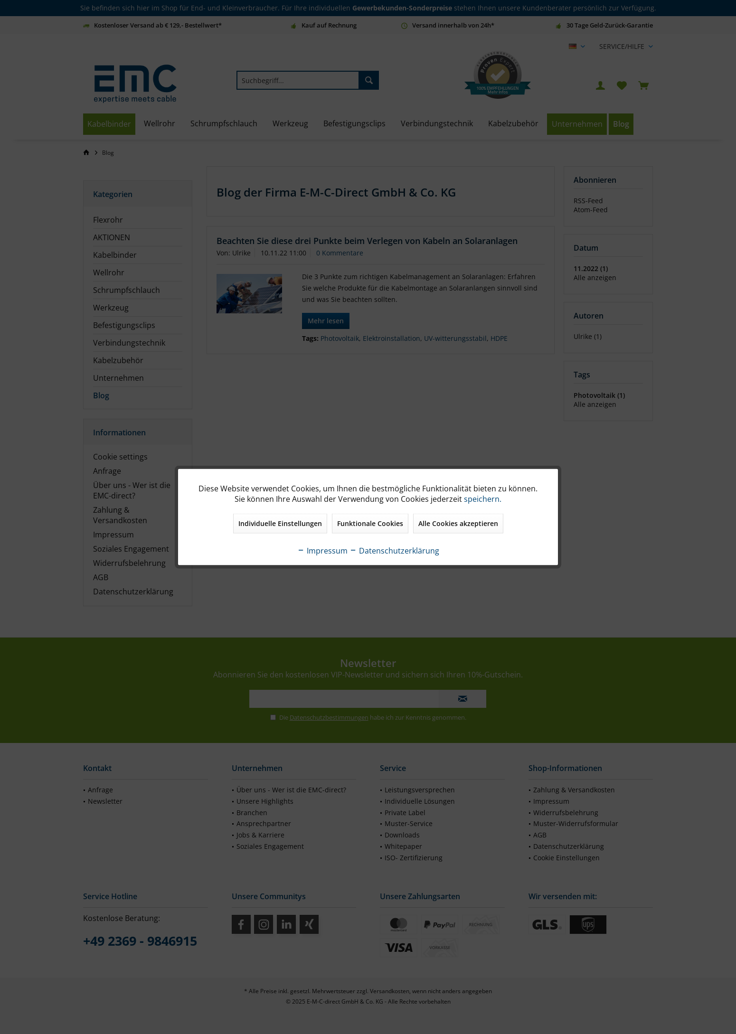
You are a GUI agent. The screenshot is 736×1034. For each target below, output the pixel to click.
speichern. (482, 499)
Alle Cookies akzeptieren (458, 523)
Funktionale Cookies (370, 523)
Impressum (322, 550)
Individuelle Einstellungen (280, 523)
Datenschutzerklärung (394, 550)
